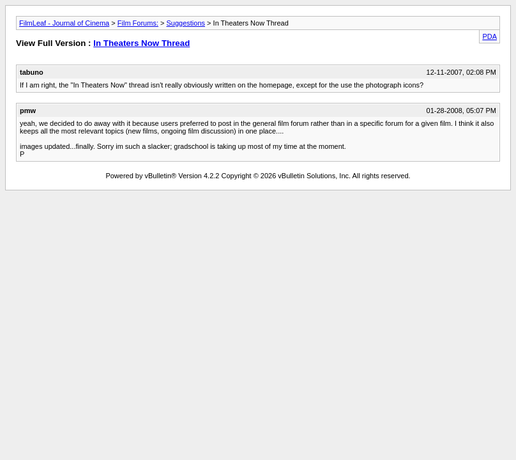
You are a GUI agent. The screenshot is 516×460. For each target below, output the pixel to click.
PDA (489, 36)
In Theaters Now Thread (141, 43)
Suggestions (186, 23)
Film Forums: (138, 23)
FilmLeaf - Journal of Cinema (64, 23)
